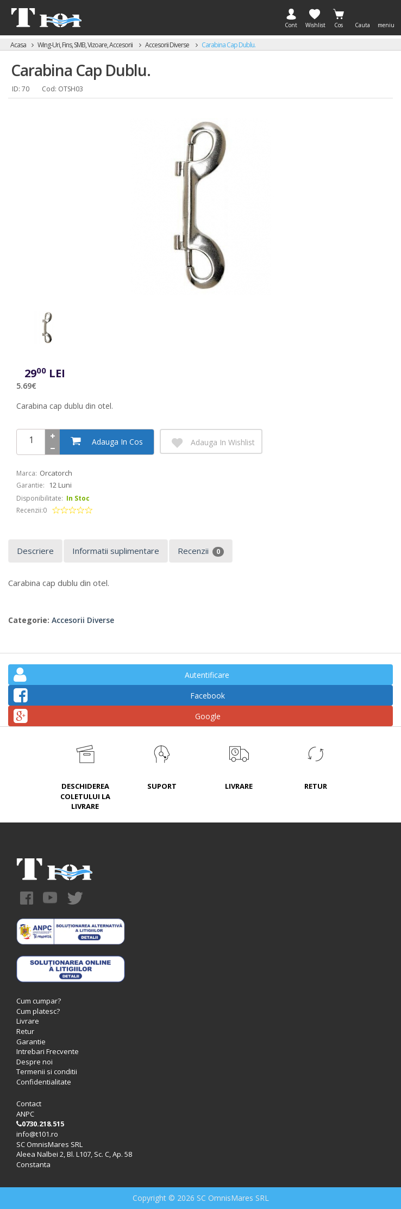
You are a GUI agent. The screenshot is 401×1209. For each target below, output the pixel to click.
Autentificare (121, 676)
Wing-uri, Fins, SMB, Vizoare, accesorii (85, 44)
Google (117, 718)
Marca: (26, 473)
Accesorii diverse (167, 44)
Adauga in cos (107, 441)
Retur (25, 1031)
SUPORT (162, 786)
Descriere (35, 550)
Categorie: (28, 620)
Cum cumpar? (38, 1001)
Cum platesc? (38, 1011)
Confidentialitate (43, 1082)
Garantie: (30, 485)
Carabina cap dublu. (228, 44)
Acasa (18, 44)
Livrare (27, 1021)
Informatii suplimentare (115, 550)
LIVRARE (239, 786)
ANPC (25, 1114)
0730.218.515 (40, 1124)
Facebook (119, 697)
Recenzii (201, 551)
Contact (28, 1103)
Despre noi (34, 1062)
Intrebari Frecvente (47, 1051)
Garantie (31, 1041)
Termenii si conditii (46, 1071)
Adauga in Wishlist (212, 443)
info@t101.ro (37, 1134)
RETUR (315, 786)
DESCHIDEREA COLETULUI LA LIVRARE (85, 796)
